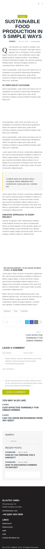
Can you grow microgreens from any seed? (22, 419)
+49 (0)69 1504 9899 (12, 514)
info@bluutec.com (9, 511)
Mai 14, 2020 (22, 452)
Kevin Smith (18, 270)
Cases (22, 16)
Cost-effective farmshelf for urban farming (20, 408)
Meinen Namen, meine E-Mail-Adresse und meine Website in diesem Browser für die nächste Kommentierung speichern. (23, 361)
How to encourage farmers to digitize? (21, 466)
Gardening (24, 311)
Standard (10, 452)
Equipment (7, 311)
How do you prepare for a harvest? (20, 456)
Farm (15, 311)
